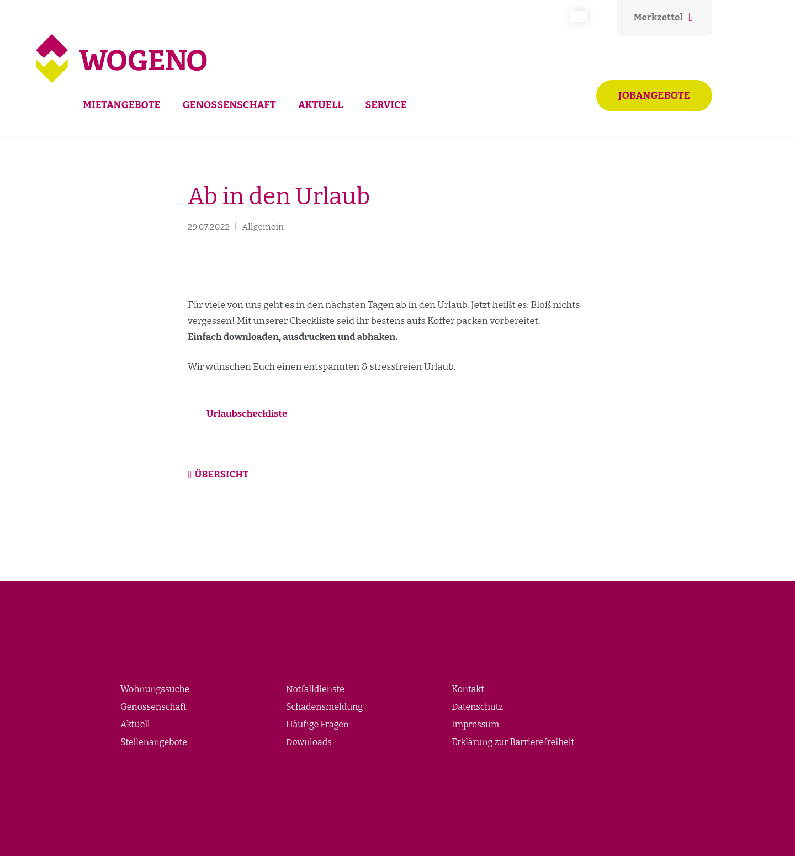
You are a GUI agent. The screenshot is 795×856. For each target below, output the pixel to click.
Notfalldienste (315, 689)
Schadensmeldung (324, 706)
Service (385, 105)
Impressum (475, 724)
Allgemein (263, 227)
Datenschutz (477, 706)
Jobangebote (654, 95)
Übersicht (222, 474)
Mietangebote (122, 105)
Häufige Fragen (317, 724)
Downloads (309, 742)
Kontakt (468, 689)
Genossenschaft (229, 105)
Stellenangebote (153, 742)
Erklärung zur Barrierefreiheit (513, 742)
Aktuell (320, 105)
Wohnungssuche (154, 689)
